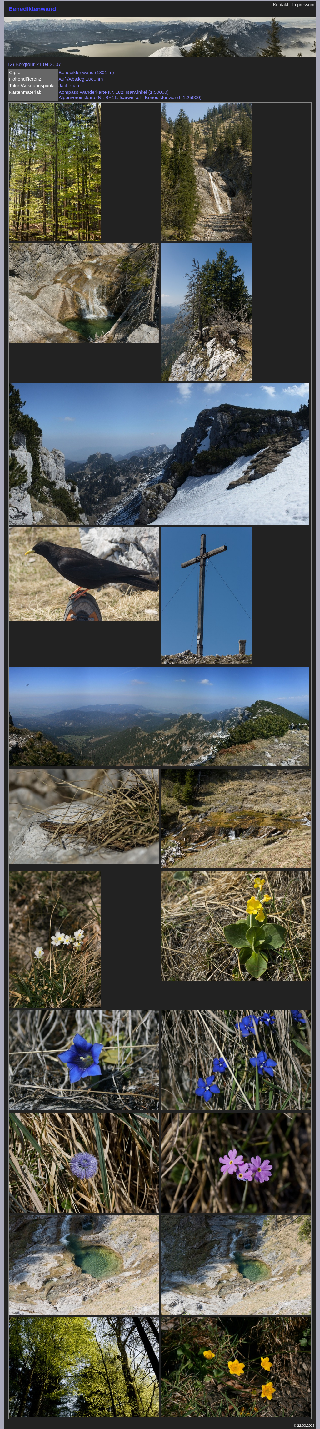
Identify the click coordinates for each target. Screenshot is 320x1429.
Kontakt (280, 4)
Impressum (303, 4)
